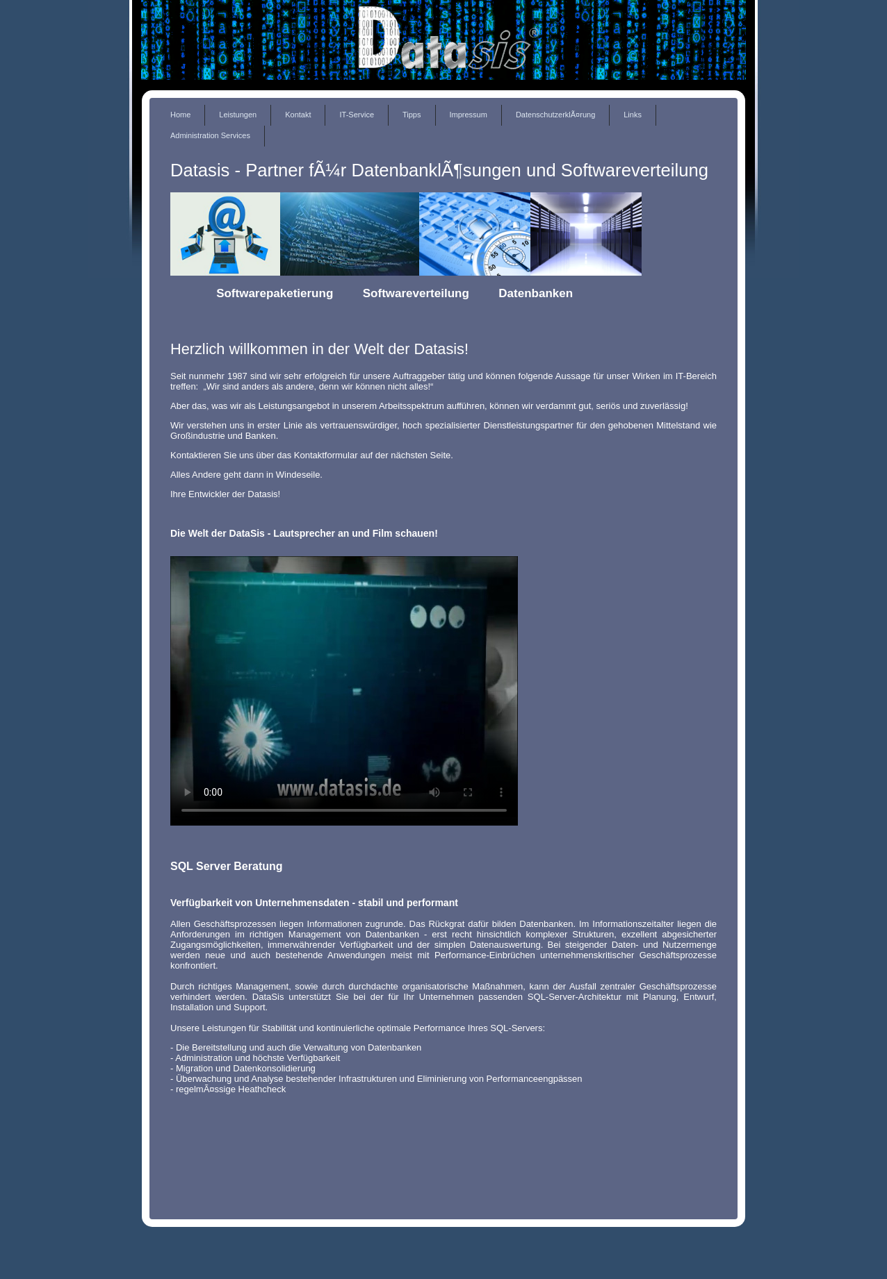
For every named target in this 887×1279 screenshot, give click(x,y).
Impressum (468, 114)
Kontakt (298, 114)
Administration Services (210, 135)
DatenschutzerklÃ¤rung (555, 114)
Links (633, 114)
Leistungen (238, 114)
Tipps (411, 114)
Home (180, 114)
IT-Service (356, 114)
